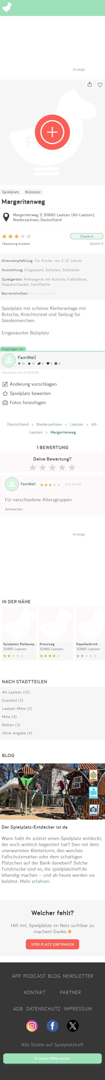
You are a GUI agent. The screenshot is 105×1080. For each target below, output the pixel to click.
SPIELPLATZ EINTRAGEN (52, 944)
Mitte (6, 716)
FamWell (27, 357)
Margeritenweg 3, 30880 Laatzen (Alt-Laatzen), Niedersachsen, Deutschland (54, 217)
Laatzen (76, 424)
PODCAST (34, 976)
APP (16, 976)
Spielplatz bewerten (30, 393)
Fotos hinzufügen (28, 402)
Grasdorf (9, 700)
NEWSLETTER (78, 976)
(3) (17, 724)
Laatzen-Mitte (14, 708)
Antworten (14, 509)
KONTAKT (35, 992)
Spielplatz (10, 191)
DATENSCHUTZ (43, 1008)
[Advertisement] (54, 561)
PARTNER (70, 992)
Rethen (8, 724)
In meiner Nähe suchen (52, 1058)
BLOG (54, 976)
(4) (14, 716)
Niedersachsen (49, 424)
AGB (18, 1008)
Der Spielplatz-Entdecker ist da (35, 827)
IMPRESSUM (78, 1008)
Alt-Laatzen (12, 692)
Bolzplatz (33, 191)
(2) (20, 700)
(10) (26, 692)
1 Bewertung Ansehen (16, 244)
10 (21, 363)
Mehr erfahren (34, 881)
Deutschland (18, 424)
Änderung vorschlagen (33, 384)
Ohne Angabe (14, 732)
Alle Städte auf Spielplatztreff (52, 1044)
